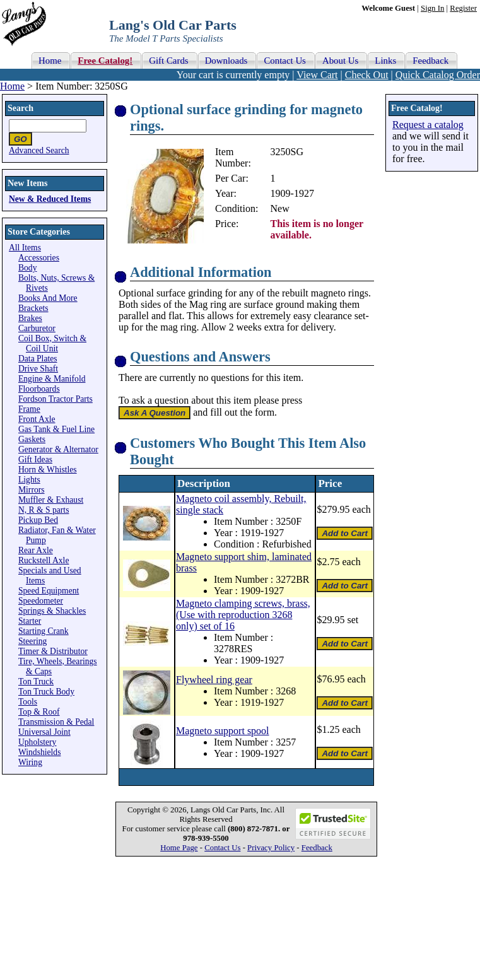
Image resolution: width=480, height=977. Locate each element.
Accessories (38, 257)
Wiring (30, 762)
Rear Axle (35, 550)
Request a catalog (428, 124)
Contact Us (222, 847)
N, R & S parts (43, 510)
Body (27, 267)
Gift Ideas (35, 459)
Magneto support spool (222, 730)
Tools (27, 701)
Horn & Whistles (47, 469)
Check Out (367, 74)
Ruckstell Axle (43, 560)
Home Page (178, 847)
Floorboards (39, 389)
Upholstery (37, 742)
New (280, 208)
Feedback (316, 847)
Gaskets (31, 439)
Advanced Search (39, 150)
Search (20, 108)
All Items (25, 247)
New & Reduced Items (50, 199)
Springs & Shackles (52, 611)
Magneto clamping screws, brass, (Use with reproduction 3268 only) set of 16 (243, 614)
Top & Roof (39, 712)
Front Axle (37, 419)
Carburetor (37, 328)
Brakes (30, 318)
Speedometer (40, 601)
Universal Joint (44, 732)
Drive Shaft (38, 368)
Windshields (39, 752)
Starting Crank (43, 631)
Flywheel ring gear (214, 679)
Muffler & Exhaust (50, 500)
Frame (29, 409)
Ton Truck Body (46, 691)
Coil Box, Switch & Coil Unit (52, 343)
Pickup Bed (38, 520)
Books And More (48, 298)
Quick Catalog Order (437, 74)
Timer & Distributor (53, 651)
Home (12, 86)
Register (463, 8)
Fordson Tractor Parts (55, 399)
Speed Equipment (48, 590)
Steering (32, 641)
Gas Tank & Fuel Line (56, 429)
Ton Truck (36, 681)
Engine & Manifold (51, 378)
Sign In (432, 8)
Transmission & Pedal (56, 722)
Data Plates (37, 358)
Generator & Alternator (58, 449)
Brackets (33, 308)
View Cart (316, 74)
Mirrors (31, 489)
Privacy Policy (271, 847)
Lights (29, 479)
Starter (29, 621)
